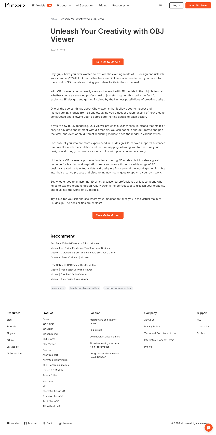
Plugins (11, 333)
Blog (9, 319)
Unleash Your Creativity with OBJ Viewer (83, 19)
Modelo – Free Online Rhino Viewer (69, 279)
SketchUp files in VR (54, 391)
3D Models (13, 346)
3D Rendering (50, 333)
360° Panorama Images (56, 364)
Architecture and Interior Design (103, 321)
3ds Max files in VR (53, 396)
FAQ (199, 319)
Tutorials (11, 326)
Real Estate (96, 329)
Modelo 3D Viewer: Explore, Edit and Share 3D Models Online (83, 252)
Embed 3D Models (53, 370)
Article (10, 339)
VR (44, 385)
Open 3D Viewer (198, 5)
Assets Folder (50, 375)
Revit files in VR (51, 401)
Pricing (148, 346)
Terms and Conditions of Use (160, 333)
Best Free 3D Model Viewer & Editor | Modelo (75, 243)
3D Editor (48, 328)
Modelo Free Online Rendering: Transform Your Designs (80, 248)
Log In (176, 5)
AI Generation (14, 353)
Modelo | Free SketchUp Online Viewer (71, 269)
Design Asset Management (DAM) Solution (104, 355)
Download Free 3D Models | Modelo (70, 257)
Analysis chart (50, 354)
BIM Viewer (49, 338)
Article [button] (54, 19)
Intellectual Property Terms (159, 339)
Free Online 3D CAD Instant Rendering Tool (73, 265)
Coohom (201, 333)
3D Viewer (48, 323)
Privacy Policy (152, 326)
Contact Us (203, 326)
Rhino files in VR (51, 406)
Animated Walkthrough (55, 359)
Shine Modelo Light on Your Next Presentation (105, 345)
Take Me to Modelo (108, 62)
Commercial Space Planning (105, 336)
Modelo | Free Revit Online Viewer (69, 274)
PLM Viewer (49, 344)
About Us (149, 319)
